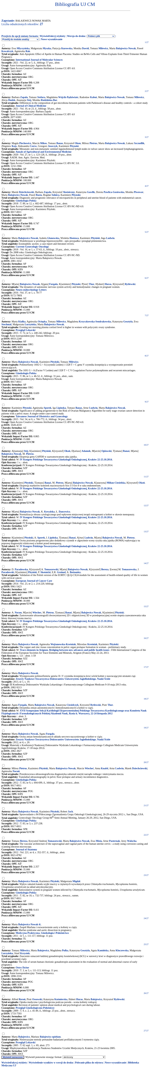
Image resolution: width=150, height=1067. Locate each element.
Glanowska (53, 238)
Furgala (53, 284)
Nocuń (16, 771)
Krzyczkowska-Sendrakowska (95, 321)
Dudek (11, 100)
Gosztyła (128, 321)
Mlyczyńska (23, 48)
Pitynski (74, 146)
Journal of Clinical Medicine (31, 105)
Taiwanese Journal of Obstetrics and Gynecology (42, 416)
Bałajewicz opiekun (50, 1036)
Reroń (22, 999)
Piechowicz (25, 143)
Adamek (86, 451)
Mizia (99, 841)
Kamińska (102, 950)
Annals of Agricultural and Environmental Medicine (44, 151)
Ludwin (110, 238)
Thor (91, 284)
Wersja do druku (76, 36)
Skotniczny (69, 192)
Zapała (24, 97)
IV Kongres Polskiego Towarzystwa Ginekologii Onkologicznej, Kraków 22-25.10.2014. (66, 459)
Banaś (126, 451)
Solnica (55, 195)
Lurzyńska (30, 324)
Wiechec (36, 612)
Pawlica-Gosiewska (114, 192)
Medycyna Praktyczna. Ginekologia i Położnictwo (42, 933)
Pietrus (93, 143)
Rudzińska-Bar (49, 100)
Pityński (95, 238)
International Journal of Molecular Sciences (39, 59)
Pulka (65, 950)
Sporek (47, 408)
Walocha (131, 841)
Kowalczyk (7, 51)
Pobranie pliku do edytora (89, 1062)
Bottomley (75, 572)
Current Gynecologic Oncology (32, 246)
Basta (39, 195)
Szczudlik (139, 143)
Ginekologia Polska (26, 200)
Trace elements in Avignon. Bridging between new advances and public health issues (64, 650)
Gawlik (91, 192)
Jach (70, 811)
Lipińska (53, 537)
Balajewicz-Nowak (115, 143)
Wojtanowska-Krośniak (63, 644)
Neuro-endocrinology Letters (31, 290)
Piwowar (138, 192)
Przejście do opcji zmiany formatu (19, 36)
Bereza (105, 569)
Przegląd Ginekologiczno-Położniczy (35, 1008)
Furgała (22, 705)
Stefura (41, 97)
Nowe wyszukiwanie (51, 39)
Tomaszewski (51, 569)
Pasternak (114, 841)
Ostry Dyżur (22, 967)
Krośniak (92, 644)
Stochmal (6, 324)
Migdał (76, 881)
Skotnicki (45, 572)
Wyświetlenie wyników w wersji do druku (51, 1062)
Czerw (33, 146)
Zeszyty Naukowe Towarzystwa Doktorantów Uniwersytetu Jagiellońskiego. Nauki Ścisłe (63, 679)
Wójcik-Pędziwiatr (68, 97)
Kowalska (49, 511)
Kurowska (66, 48)
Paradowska (21, 569)
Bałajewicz (43, 950)
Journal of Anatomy (26, 849)
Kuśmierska (60, 999)
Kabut (93, 97)
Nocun (18, 612)
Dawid (85, 48)
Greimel (61, 572)
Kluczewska (122, 950)
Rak (28, 51)
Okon (78, 143)
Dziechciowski (26, 192)
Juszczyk (53, 146)
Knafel (104, 768)
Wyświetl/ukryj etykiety (52, 36)
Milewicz (103, 48)
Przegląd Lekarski (25, 330)
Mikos (43, 143)
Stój (29, 100)
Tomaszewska (129, 569)
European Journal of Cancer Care (34, 581)
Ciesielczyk (73, 705)
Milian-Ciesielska (116, 482)
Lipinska (61, 408)
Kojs (14, 146)
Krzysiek (25, 953)
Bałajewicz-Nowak (126, 48)
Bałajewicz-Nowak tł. (29, 924)
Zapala (47, 192)
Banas (59, 143)
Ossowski (37, 999)
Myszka (47, 48)
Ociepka (42, 321)
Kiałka (21, 321)
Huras (108, 284)
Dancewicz (64, 511)
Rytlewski (130, 284)
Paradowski (7, 572)
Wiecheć (89, 768)
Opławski (106, 451)
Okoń (67, 451)
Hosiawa (74, 238)
